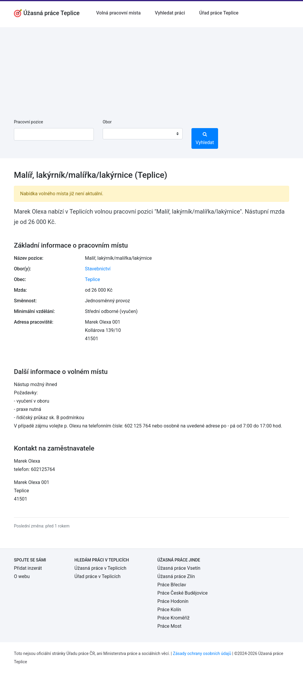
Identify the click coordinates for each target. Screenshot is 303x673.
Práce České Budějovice (182, 593)
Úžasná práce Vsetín (178, 568)
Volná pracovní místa (118, 13)
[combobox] (143, 133)
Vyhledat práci (170, 13)
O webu (22, 576)
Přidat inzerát (28, 568)
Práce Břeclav (171, 585)
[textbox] (115, 133)
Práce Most (169, 626)
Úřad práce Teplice (218, 13)
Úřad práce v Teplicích (98, 576)
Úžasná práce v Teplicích (100, 568)
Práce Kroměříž (173, 618)
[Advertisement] (151, 68)
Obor (107, 122)
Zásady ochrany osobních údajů (202, 653)
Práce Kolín (169, 609)
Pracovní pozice (28, 122)
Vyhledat (205, 138)
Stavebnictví (97, 269)
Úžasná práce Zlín (176, 576)
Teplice (92, 279)
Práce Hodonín (172, 601)
